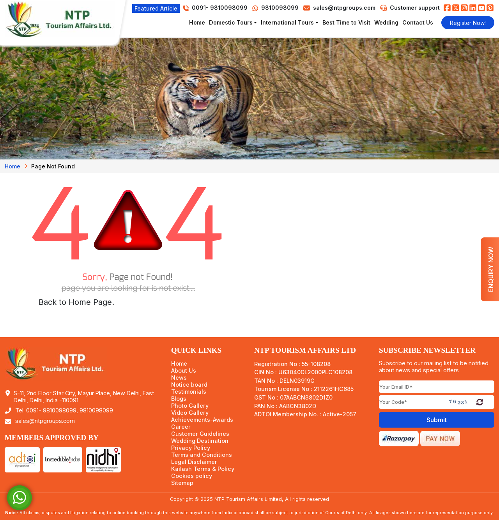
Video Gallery (190, 413)
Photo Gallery (190, 406)
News (179, 378)
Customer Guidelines (200, 434)
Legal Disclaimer (194, 462)
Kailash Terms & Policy (202, 469)
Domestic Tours (231, 22)
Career (181, 427)
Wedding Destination (199, 441)
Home (197, 22)
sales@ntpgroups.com (344, 7)
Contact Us (417, 22)
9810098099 (275, 7)
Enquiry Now (491, 269)
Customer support (415, 7)
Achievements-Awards (202, 420)
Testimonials (188, 392)
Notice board (189, 385)
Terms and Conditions (201, 455)
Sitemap (182, 483)
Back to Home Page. (76, 302)
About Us (183, 371)
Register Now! (468, 22)
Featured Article (155, 8)
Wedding (386, 22)
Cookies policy (191, 476)
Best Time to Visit (346, 22)
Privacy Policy (190, 448)
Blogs (178, 399)
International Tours (287, 22)
